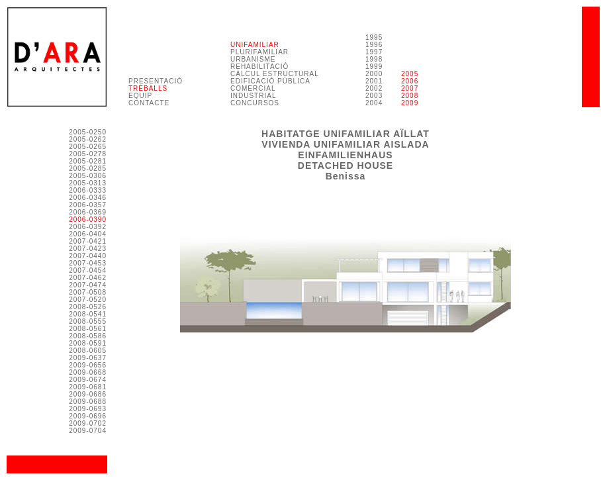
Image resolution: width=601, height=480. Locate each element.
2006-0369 (88, 212)
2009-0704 (88, 430)
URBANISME (252, 59)
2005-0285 (88, 168)
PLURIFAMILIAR (259, 52)
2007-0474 (88, 285)
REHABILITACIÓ (259, 66)
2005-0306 (88, 175)
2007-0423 (88, 248)
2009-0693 (88, 408)
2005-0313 (88, 183)
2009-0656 (88, 365)
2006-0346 (88, 197)
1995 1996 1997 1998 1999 (374, 52)
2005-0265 (88, 146)
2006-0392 (88, 226)
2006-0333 (88, 190)
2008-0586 (88, 336)
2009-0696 (88, 416)
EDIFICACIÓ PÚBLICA (270, 81)
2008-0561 (88, 328)
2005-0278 (88, 154)
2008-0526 (88, 307)
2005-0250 (88, 132)
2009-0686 (88, 394)
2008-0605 (88, 350)
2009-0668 (88, 372)
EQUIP (140, 95)
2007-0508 (88, 292)
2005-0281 (88, 161)
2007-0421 (88, 241)
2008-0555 (88, 321)
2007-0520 (88, 299)
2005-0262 (88, 139)
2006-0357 (88, 205)
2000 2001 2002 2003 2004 (374, 88)
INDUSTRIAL (253, 95)
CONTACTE (148, 103)
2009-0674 (88, 379)
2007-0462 (88, 277)
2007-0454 (88, 270)
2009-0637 (88, 357)
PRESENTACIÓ (155, 81)
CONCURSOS (254, 103)
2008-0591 (88, 343)
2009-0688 (88, 401)
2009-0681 (88, 387)
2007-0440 (88, 256)
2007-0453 (88, 263)
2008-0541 (88, 314)
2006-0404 (88, 234)
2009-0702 (88, 423)
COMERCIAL (252, 88)
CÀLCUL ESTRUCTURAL (274, 73)
